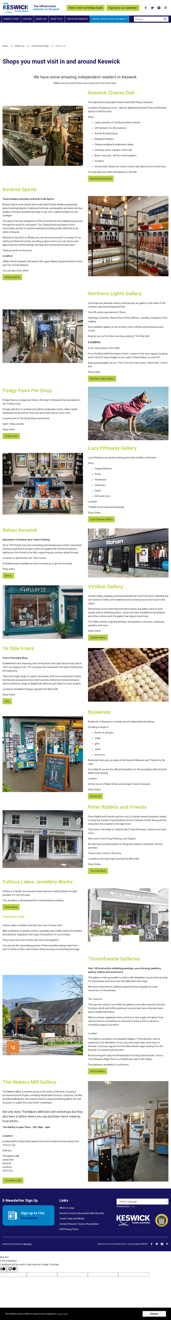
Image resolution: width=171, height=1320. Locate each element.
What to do (57, 19)
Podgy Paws (11, 436)
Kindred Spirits (12, 277)
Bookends (95, 796)
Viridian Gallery (98, 637)
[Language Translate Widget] (142, 1202)
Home (5, 46)
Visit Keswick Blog (39, 46)
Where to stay (11, 19)
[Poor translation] (12, 1269)
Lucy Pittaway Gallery (101, 519)
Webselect (28, 1244)
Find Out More (97, 1071)
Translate (138, 1206)
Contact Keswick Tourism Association (79, 1224)
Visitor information (77, 19)
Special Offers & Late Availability (109, 19)
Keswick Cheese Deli (101, 178)
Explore (27, 19)
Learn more (62, 1314)
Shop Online (11, 907)
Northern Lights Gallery (102, 378)
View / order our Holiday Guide (86, 8)
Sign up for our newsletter (123, 8)
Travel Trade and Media (71, 1218)
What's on (41, 19)
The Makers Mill (13, 1180)
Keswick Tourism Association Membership (81, 1213)
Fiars (7, 701)
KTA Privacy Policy (69, 1229)
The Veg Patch (98, 871)
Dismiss (154, 1314)
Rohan (8, 575)
